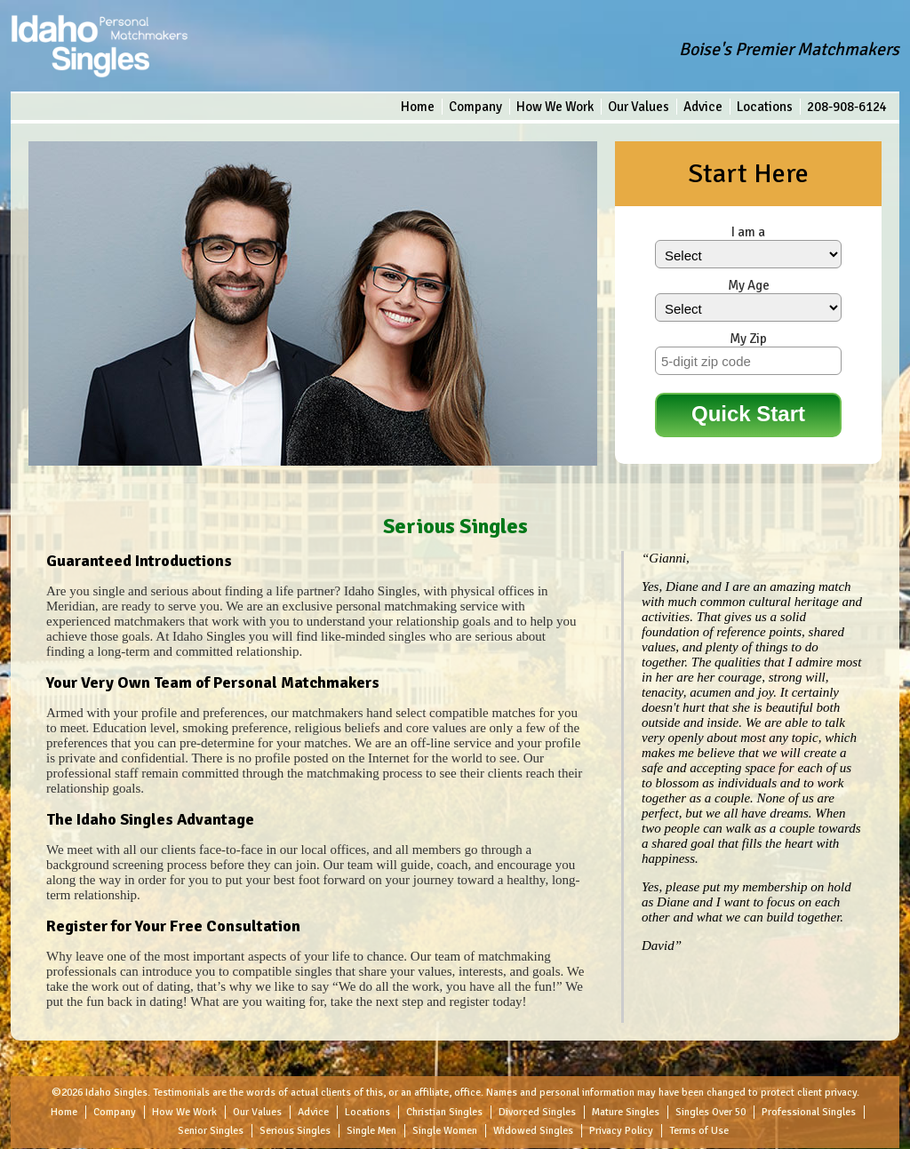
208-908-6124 (847, 107)
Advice (702, 107)
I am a (748, 232)
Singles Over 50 (710, 1112)
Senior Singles (210, 1130)
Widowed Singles (533, 1130)
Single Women (444, 1130)
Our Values (638, 107)
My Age (749, 285)
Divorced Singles (537, 1112)
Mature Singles (625, 1112)
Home (418, 107)
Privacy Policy (621, 1130)
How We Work (555, 107)
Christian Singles (444, 1112)
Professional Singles (809, 1112)
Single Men (371, 1130)
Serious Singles (295, 1130)
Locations (765, 107)
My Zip (748, 339)
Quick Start (748, 414)
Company (475, 107)
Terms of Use (699, 1130)
